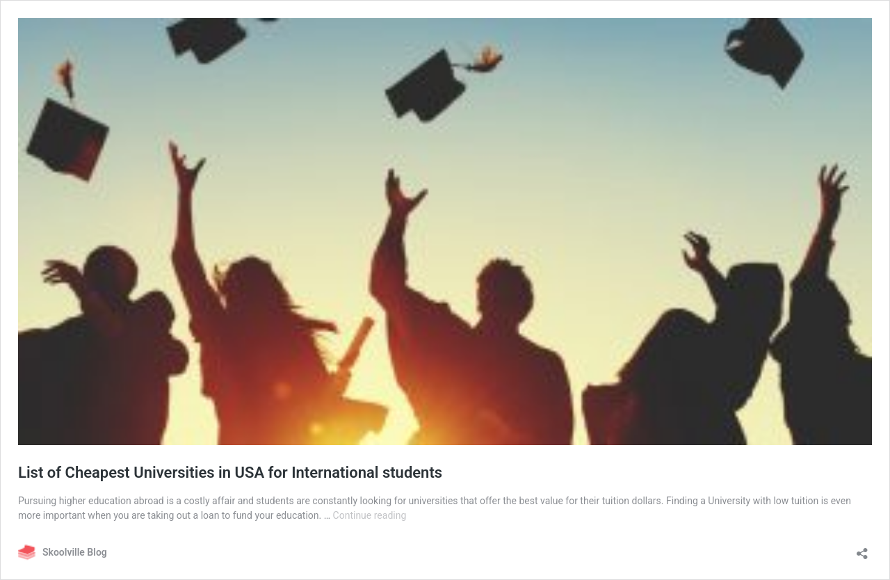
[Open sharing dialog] (862, 549)
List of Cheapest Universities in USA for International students (230, 472)
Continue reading (370, 515)
